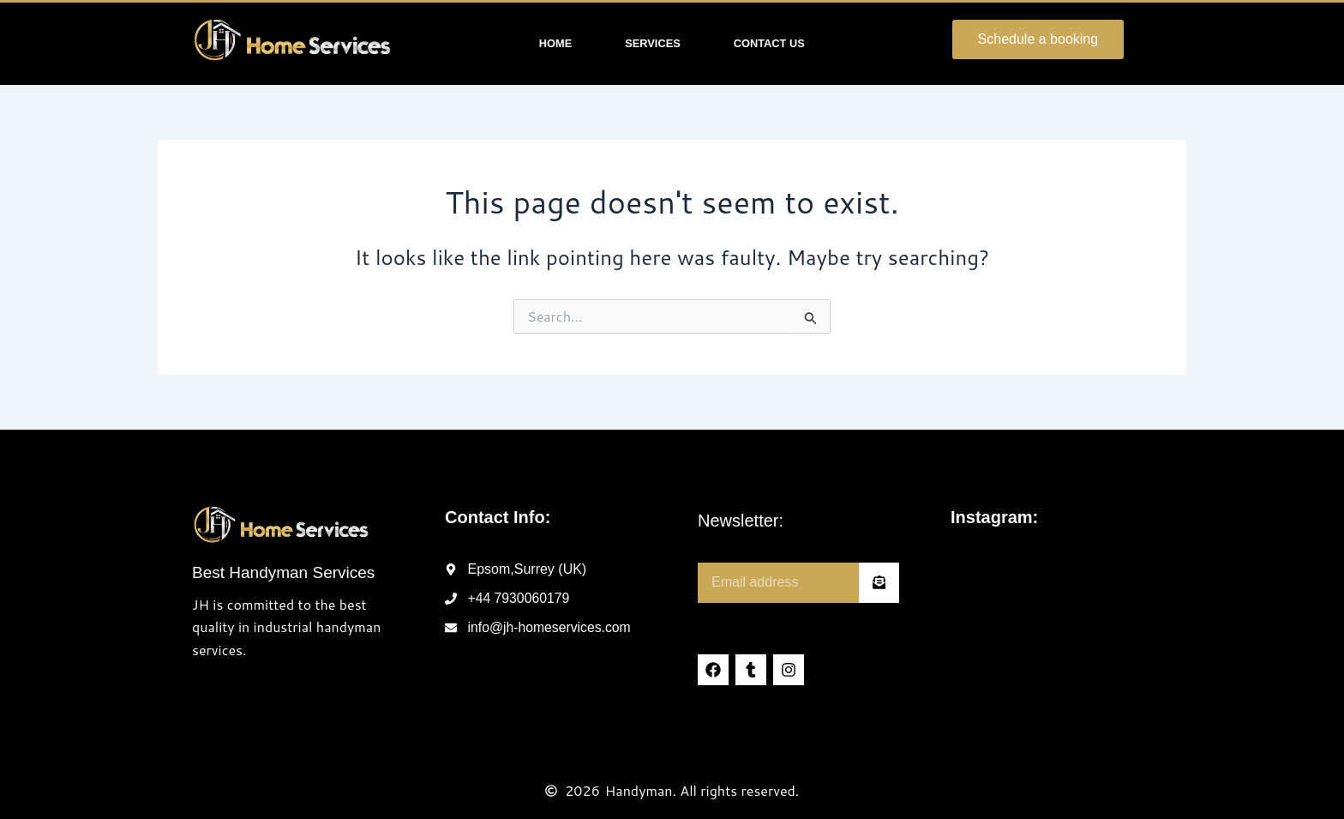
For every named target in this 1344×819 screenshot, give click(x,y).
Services (652, 43)
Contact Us (769, 43)
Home (555, 43)
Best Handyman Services (283, 572)
